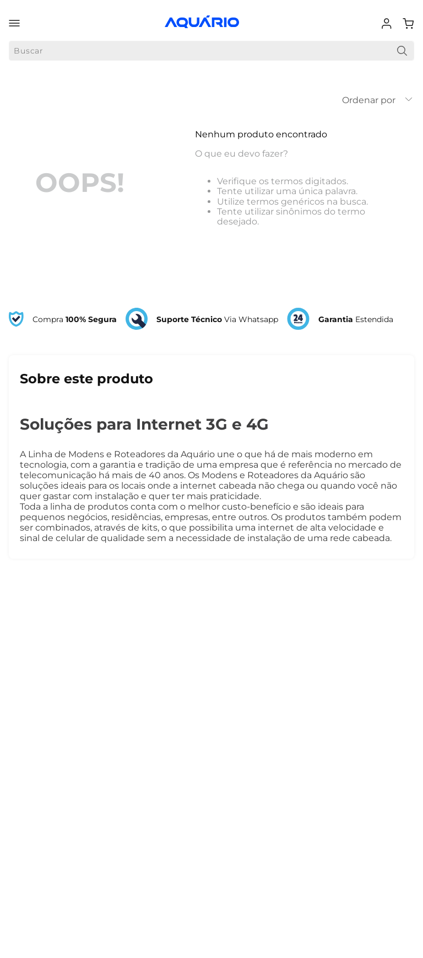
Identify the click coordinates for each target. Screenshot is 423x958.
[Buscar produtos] (402, 50)
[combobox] (211, 51)
